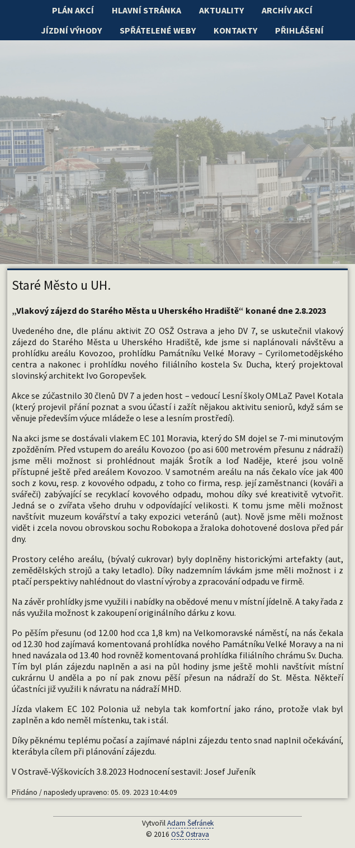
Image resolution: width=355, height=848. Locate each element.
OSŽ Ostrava (190, 834)
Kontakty (235, 30)
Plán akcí (73, 10)
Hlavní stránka (146, 10)
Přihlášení (299, 30)
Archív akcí (287, 10)
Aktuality (221, 10)
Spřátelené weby (158, 30)
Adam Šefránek (190, 823)
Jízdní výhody (71, 30)
